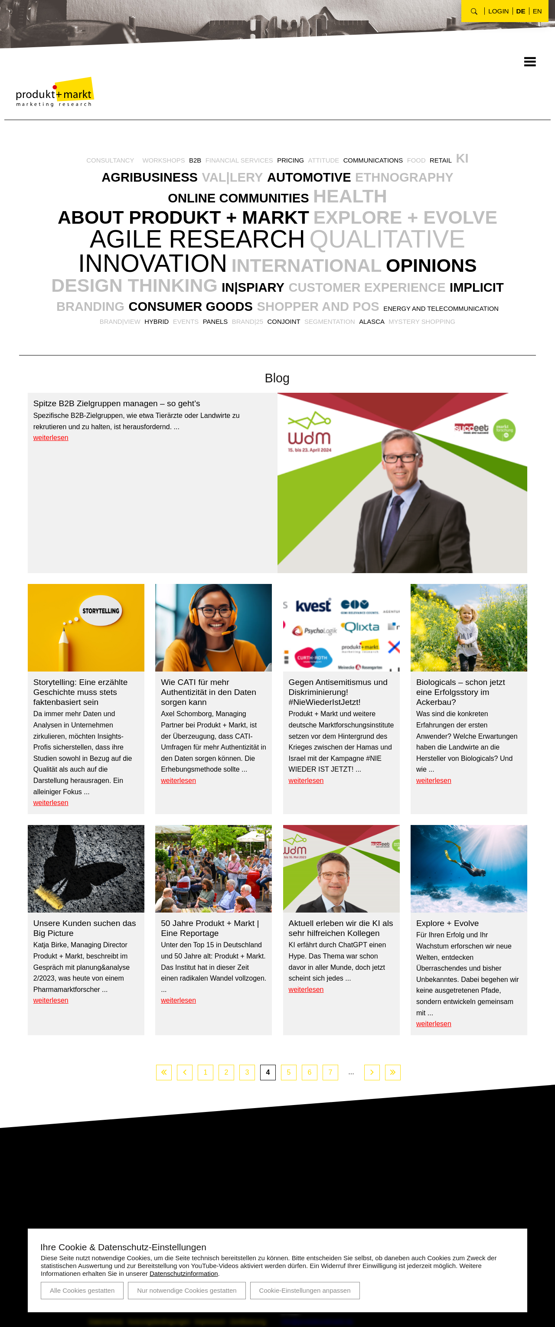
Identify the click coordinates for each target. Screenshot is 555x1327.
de (521, 11)
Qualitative (191, 276)
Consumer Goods (279, 344)
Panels (313, 360)
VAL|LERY (228, 180)
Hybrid (250, 360)
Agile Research (382, 248)
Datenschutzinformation (184, 1273)
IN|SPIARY (284, 323)
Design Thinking (152, 321)
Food (426, 162)
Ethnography (416, 180)
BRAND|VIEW (211, 360)
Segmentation (435, 360)
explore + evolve (154, 250)
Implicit (98, 344)
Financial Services (236, 162)
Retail (452, 162)
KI (475, 159)
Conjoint (386, 360)
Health (357, 200)
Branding (169, 344)
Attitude (326, 162)
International (224, 300)
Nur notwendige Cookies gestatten (186, 1290)
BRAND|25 (347, 360)
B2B (189, 162)
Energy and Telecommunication (123, 360)
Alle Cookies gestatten (82, 1290)
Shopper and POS (419, 344)
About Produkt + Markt (277, 223)
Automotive (312, 180)
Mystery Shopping (277, 371)
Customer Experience (409, 323)
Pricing (291, 162)
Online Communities (234, 203)
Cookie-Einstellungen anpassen (305, 1290)
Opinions (364, 300)
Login (498, 11)
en (537, 11)
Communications (380, 162)
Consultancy (98, 162)
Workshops (156, 162)
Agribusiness (138, 180)
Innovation (368, 276)
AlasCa (480, 360)
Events (281, 360)
